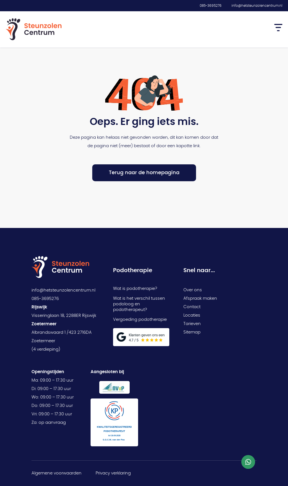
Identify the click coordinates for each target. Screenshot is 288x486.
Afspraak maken (200, 298)
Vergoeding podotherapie (140, 319)
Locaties (191, 315)
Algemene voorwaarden (57, 473)
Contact (192, 307)
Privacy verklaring (113, 473)
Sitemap (192, 332)
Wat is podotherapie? (135, 288)
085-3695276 (211, 5)
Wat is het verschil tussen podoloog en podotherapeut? (139, 304)
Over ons (192, 290)
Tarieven (192, 324)
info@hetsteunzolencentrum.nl (256, 5)
